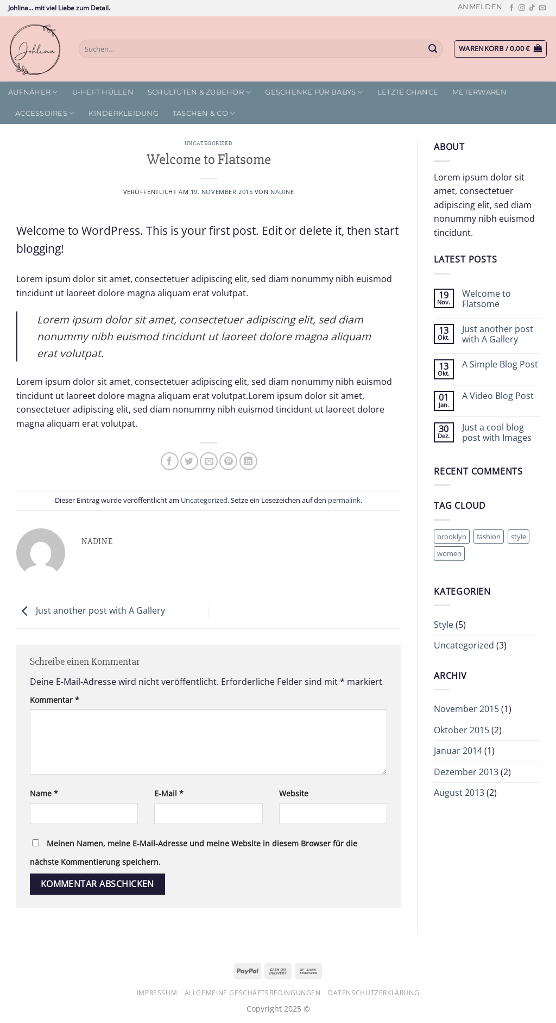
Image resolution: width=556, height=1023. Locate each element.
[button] (480, 7)
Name (44, 793)
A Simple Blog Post (500, 364)
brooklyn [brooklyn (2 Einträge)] (451, 536)
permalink (344, 500)
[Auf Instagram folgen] (522, 8)
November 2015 (466, 709)
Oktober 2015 (461, 730)
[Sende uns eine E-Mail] (542, 8)
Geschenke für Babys (314, 92)
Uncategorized (208, 143)
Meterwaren (479, 92)
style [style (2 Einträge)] (518, 536)
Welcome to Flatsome (486, 299)
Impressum (157, 992)
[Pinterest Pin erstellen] (228, 461)
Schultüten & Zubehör (199, 92)
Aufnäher (33, 92)
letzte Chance (407, 92)
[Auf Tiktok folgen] (532, 8)
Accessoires (44, 113)
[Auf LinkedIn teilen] (248, 461)
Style (443, 625)
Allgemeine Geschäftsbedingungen (253, 992)
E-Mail (169, 793)
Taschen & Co (204, 113)
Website (293, 793)
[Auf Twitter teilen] (189, 461)
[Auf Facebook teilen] (170, 461)
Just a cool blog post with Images (497, 432)
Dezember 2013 (466, 772)
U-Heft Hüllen (103, 92)
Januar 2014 (458, 751)
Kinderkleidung (124, 113)
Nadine (282, 192)
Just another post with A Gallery (90, 611)
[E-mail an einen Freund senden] (209, 461)
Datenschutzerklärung (373, 992)
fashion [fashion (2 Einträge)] (489, 536)
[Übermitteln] (433, 49)
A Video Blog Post (498, 396)
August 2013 (459, 793)
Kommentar (54, 700)
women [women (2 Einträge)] (449, 553)
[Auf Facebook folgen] (511, 8)
